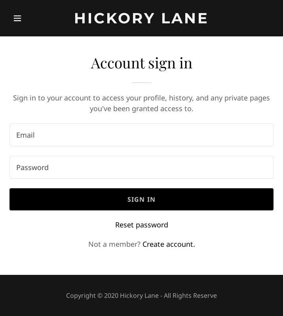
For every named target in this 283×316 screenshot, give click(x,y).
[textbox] (141, 134)
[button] (29, 18)
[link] (141, 20)
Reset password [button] (141, 224)
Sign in (141, 199)
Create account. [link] (168, 244)
